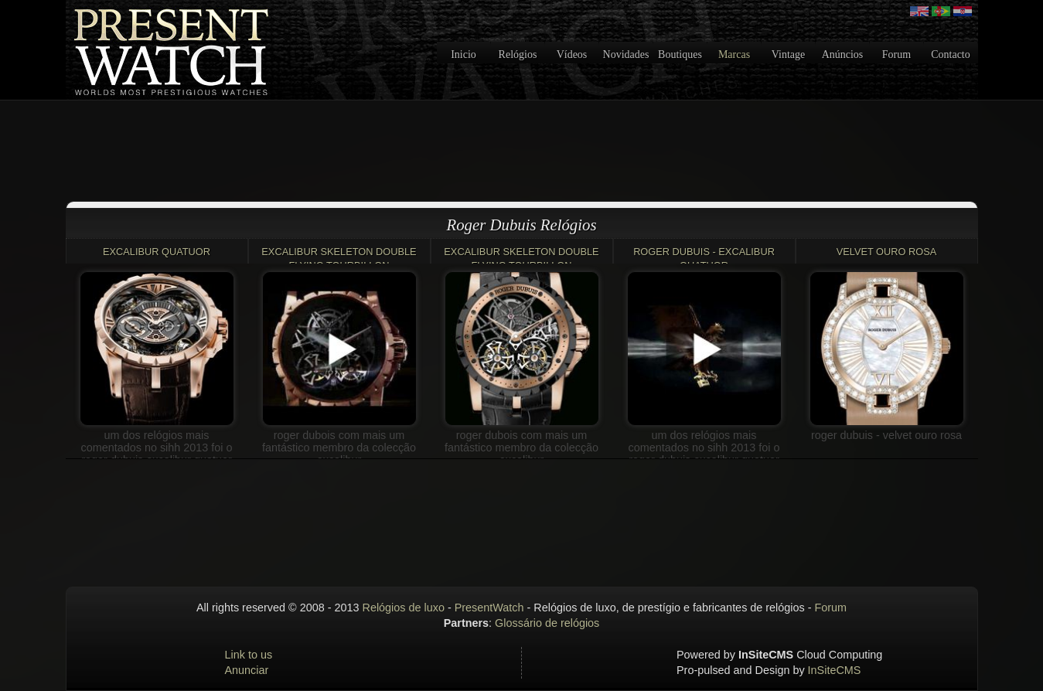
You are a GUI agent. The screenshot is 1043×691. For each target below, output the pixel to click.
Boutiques (680, 54)
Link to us (249, 654)
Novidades (626, 54)
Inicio (463, 54)
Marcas (734, 54)
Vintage (788, 54)
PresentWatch (489, 607)
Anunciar (247, 670)
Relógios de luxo (404, 607)
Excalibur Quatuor (156, 251)
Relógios (518, 54)
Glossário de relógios (547, 623)
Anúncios (843, 54)
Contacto (950, 54)
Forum (896, 54)
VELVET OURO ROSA (887, 251)
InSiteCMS (834, 670)
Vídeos (572, 54)
